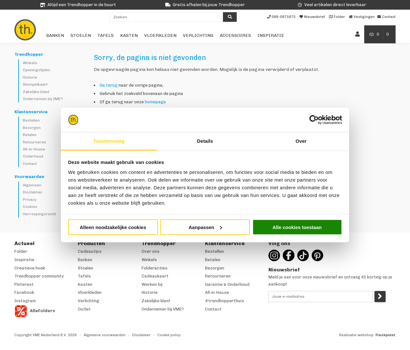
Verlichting (198, 35)
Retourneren (34, 142)
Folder (20, 251)
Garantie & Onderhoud (227, 284)
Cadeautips (90, 251)
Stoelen (80, 35)
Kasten (129, 35)
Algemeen (32, 185)
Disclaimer (33, 192)
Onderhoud (33, 156)
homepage (155, 101)
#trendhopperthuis (224, 300)
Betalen (30, 134)
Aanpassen (205, 227)
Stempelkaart (35, 84)
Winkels (30, 63)
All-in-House (34, 149)
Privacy (30, 199)
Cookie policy (169, 335)
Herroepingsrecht (39, 214)
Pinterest (24, 284)
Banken (55, 35)
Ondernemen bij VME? (43, 99)
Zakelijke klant (36, 92)
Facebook (24, 292)
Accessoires (235, 35)
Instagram (25, 300)
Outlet (84, 309)
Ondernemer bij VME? (163, 309)
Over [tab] (301, 141)
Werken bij (152, 284)
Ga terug (109, 85)
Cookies (30, 206)
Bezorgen (32, 127)
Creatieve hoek (29, 268)
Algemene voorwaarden (105, 335)
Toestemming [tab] (109, 141)
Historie (30, 77)
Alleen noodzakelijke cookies (113, 227)
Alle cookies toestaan (297, 227)
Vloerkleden (160, 35)
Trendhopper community (39, 276)
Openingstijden (36, 70)
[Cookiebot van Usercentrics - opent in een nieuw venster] (314, 120)
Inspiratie (271, 35)
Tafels (105, 35)
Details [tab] (205, 141)
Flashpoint (385, 335)
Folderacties (155, 268)
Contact (30, 163)
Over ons (151, 251)
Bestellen (31, 120)
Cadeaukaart (155, 276)
